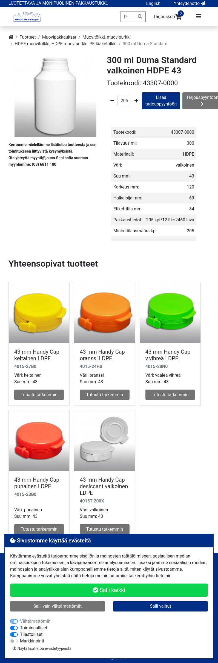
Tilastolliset (31, 634)
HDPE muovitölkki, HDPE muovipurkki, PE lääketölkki (66, 43)
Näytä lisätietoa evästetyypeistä (42, 648)
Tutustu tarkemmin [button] (39, 394)
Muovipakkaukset (59, 37)
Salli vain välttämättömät (57, 606)
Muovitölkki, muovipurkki (106, 37)
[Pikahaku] (127, 17)
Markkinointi (32, 641)
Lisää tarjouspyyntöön (161, 101)
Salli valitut (160, 606)
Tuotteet (28, 37)
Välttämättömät (35, 621)
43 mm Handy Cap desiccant (102, 483)
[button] (153, 3)
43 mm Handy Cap (36, 351)
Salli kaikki (109, 590)
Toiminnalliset (33, 627)
